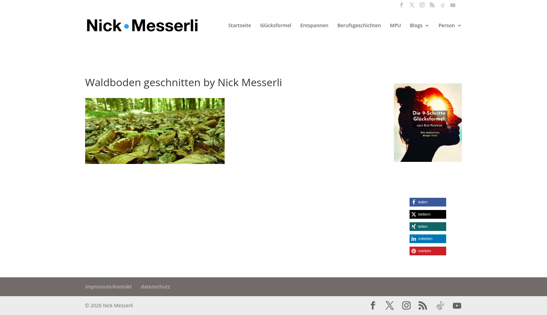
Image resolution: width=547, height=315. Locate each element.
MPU (395, 26)
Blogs (416, 26)
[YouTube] (453, 7)
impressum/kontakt (108, 286)
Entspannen (314, 26)
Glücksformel (275, 26)
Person (447, 26)
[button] (428, 202)
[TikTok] (442, 7)
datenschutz (155, 286)
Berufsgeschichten (359, 26)
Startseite (239, 26)
